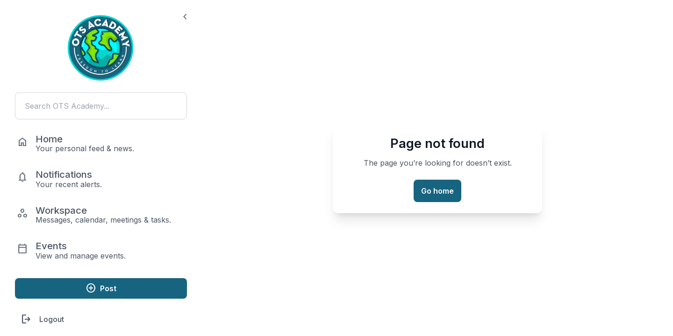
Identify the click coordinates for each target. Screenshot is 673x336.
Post (101, 288)
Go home (437, 191)
